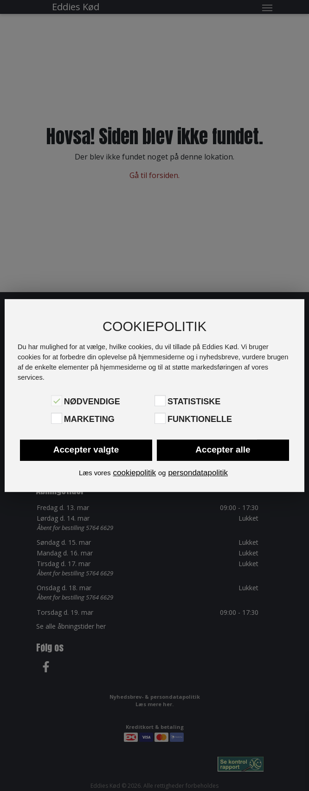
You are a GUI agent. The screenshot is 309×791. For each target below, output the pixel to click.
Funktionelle (199, 419)
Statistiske (193, 401)
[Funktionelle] (160, 418)
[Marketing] (56, 418)
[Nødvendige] (56, 400)
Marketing (89, 419)
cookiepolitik (134, 472)
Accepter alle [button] (222, 449)
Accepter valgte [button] (86, 449)
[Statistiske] (160, 400)
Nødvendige (92, 401)
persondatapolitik (198, 472)
